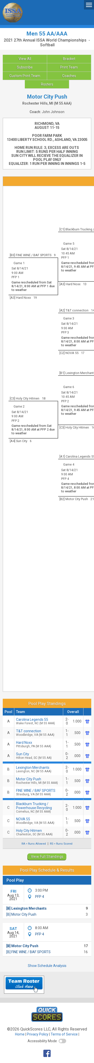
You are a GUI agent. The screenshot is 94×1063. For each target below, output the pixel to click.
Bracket (69, 59)
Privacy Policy (37, 1034)
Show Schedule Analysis (47, 966)
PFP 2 (65, 401)
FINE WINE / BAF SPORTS (38, 792)
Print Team (69, 67)
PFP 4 (65, 479)
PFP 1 (65, 257)
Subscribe (25, 67)
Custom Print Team (24, 76)
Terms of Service (64, 1034)
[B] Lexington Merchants (26, 908)
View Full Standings (47, 857)
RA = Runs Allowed (34, 843)
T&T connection (38, 733)
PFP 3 (65, 332)
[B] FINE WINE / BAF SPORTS (28, 952)
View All (25, 59)
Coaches (69, 76)
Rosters (47, 84)
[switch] (62, 1041)
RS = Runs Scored (61, 843)
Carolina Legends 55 (38, 721)
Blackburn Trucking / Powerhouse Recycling (38, 807)
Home (20, 1034)
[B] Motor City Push (21, 914)
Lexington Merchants (38, 769)
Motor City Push (38, 781)
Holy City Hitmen (38, 832)
